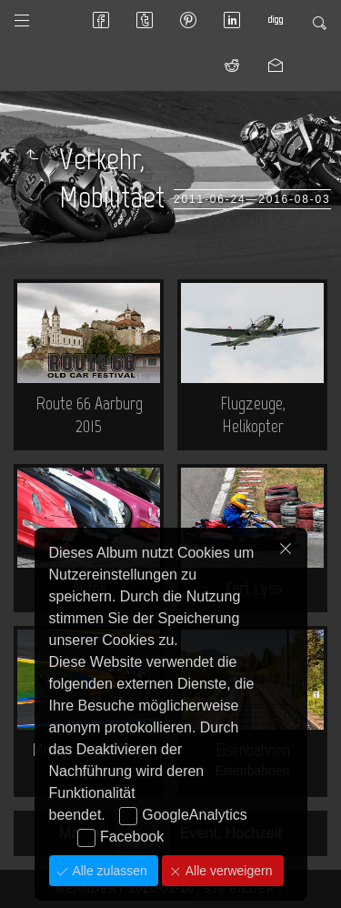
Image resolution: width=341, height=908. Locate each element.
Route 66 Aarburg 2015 (89, 414)
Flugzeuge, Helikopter (253, 414)
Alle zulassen (108, 870)
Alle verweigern (227, 870)
